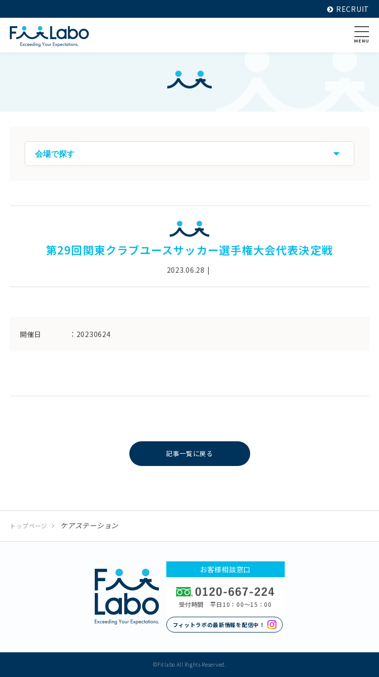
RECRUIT (348, 9)
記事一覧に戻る (189, 454)
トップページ (28, 525)
